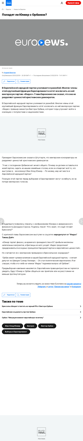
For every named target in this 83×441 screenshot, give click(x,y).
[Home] (2, 9)
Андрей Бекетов (10, 72)
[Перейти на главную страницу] (9, 3)
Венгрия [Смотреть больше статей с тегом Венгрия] (30, 326)
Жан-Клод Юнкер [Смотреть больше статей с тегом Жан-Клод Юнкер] (12, 326)
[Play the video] (41, 42)
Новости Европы (20, 9)
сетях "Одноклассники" (59, 286)
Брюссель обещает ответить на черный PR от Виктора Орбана (27, 306)
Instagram (76, 286)
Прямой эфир (73, 3)
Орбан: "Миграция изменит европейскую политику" (23, 318)
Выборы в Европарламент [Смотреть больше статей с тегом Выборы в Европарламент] (16, 332)
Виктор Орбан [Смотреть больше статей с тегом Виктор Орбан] (47, 326)
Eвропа (8, 9)
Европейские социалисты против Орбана (18, 312)
